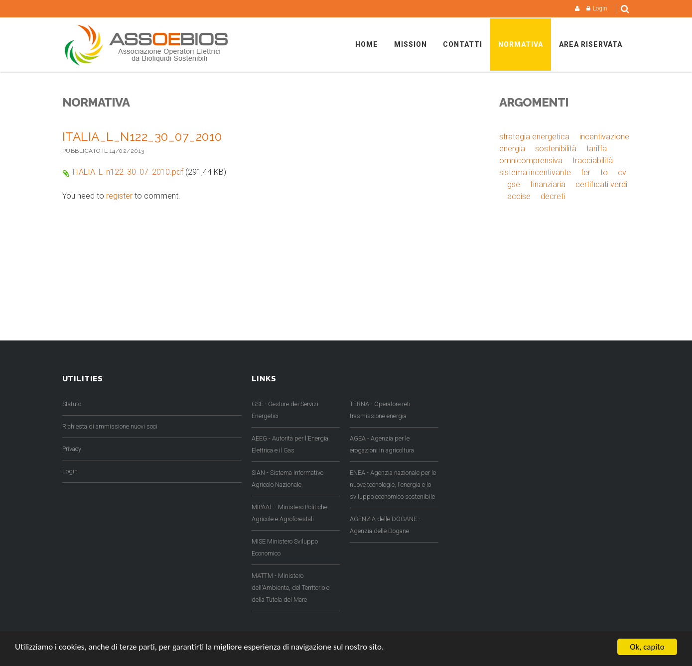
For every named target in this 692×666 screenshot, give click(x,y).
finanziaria (547, 184)
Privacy (71, 448)
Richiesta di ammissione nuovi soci (109, 426)
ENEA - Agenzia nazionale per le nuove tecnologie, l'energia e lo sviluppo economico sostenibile (393, 484)
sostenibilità (555, 148)
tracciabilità (592, 160)
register (119, 196)
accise (519, 196)
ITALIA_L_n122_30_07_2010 (142, 136)
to (604, 172)
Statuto (71, 404)
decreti (553, 196)
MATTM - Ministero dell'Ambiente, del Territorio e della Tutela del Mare (290, 587)
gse (513, 184)
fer (585, 172)
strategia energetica (534, 136)
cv (622, 172)
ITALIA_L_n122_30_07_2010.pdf (127, 172)
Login (600, 8)
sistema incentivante (535, 172)
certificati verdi (601, 184)
